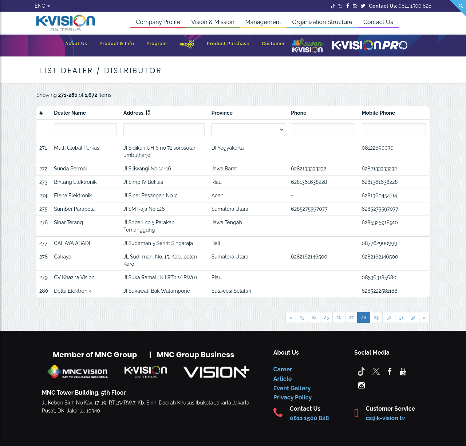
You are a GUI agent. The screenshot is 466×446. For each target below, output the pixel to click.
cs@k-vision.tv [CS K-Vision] (385, 418)
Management (263, 22)
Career (282, 369)
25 (326, 317)
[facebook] (389, 371)
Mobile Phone (378, 113)
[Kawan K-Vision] (307, 46)
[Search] (458, 8)
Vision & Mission (212, 22)
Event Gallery (292, 388)
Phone (299, 113)
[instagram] (361, 385)
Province (222, 113)
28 (363, 317)
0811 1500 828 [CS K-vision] (309, 418)
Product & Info (116, 43)
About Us (76, 43)
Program (157, 43)
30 (388, 317)
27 (351, 317)
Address (133, 113)
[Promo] (187, 46)
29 (376, 317)
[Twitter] (333, 6)
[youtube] (403, 371)
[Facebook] (347, 6)
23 (302, 317)
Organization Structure (322, 22)
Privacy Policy (292, 397)
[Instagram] (355, 6)
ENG (42, 6)
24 (314, 317)
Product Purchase (228, 43)
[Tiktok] (361, 371)
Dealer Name (70, 113)
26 (338, 317)
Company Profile (158, 22)
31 (401, 317)
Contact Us (378, 22)
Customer (273, 43)
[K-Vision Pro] (369, 46)
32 (413, 317)
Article (282, 378)
